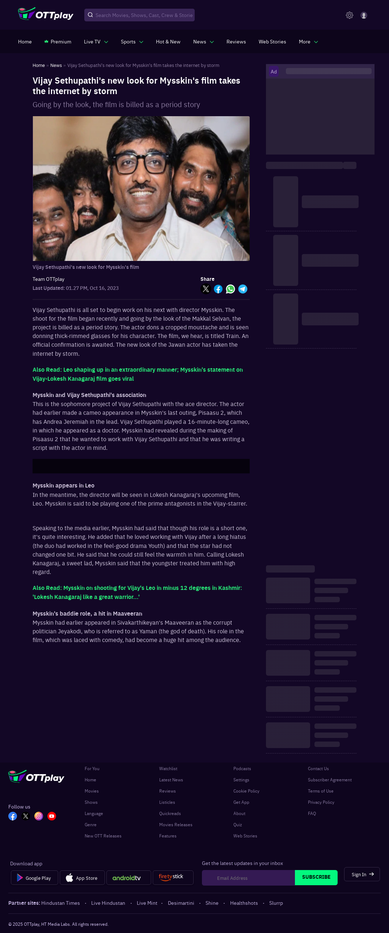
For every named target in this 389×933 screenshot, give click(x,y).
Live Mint (147, 902)
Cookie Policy (246, 791)
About (239, 813)
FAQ (312, 813)
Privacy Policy (321, 802)
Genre (91, 824)
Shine (213, 902)
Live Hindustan (108, 902)
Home (90, 779)
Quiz (237, 824)
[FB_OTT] (12, 817)
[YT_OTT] (51, 817)
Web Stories (245, 836)
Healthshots (244, 902)
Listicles (167, 802)
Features (168, 836)
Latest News (171, 779)
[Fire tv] (173, 877)
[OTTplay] (45, 15)
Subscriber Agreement (330, 779)
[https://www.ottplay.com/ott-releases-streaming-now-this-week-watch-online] (168, 41)
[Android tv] (128, 877)
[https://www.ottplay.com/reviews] (236, 41)
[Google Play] (34, 877)
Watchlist (168, 768)
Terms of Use (321, 791)
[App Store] (82, 877)
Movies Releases (176, 824)
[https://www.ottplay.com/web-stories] (272, 41)
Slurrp (276, 902)
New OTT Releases (103, 836)
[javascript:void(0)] (96, 41)
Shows (91, 802)
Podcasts (242, 768)
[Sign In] (362, 874)
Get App (241, 802)
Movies (92, 791)
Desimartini (181, 902)
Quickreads (170, 813)
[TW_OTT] (25, 817)
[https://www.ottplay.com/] (25, 41)
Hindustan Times (61, 902)
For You (92, 768)
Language (94, 813)
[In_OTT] (38, 817)
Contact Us (318, 768)
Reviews (167, 791)
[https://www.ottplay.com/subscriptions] (58, 41)
